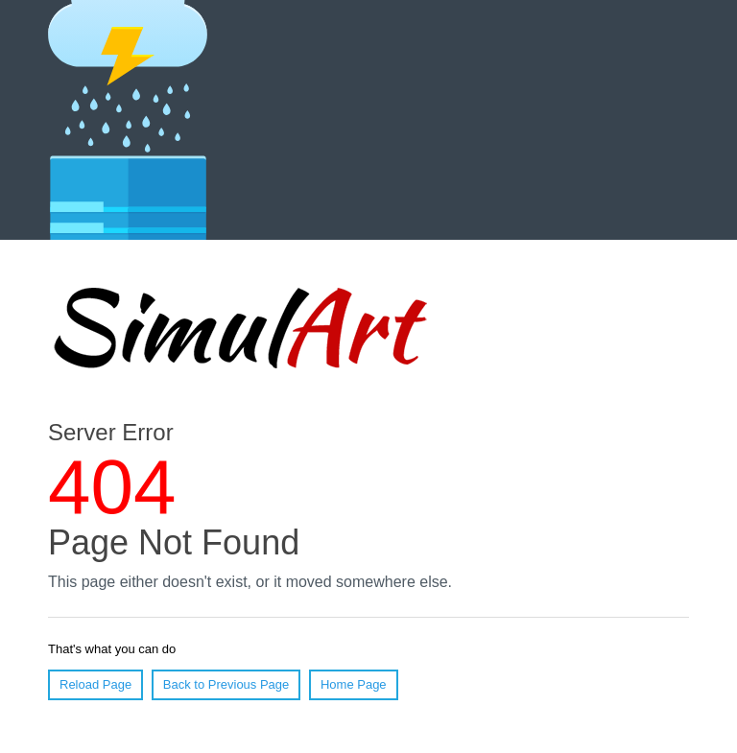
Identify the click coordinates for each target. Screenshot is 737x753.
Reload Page (95, 684)
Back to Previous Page (226, 684)
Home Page (354, 684)
